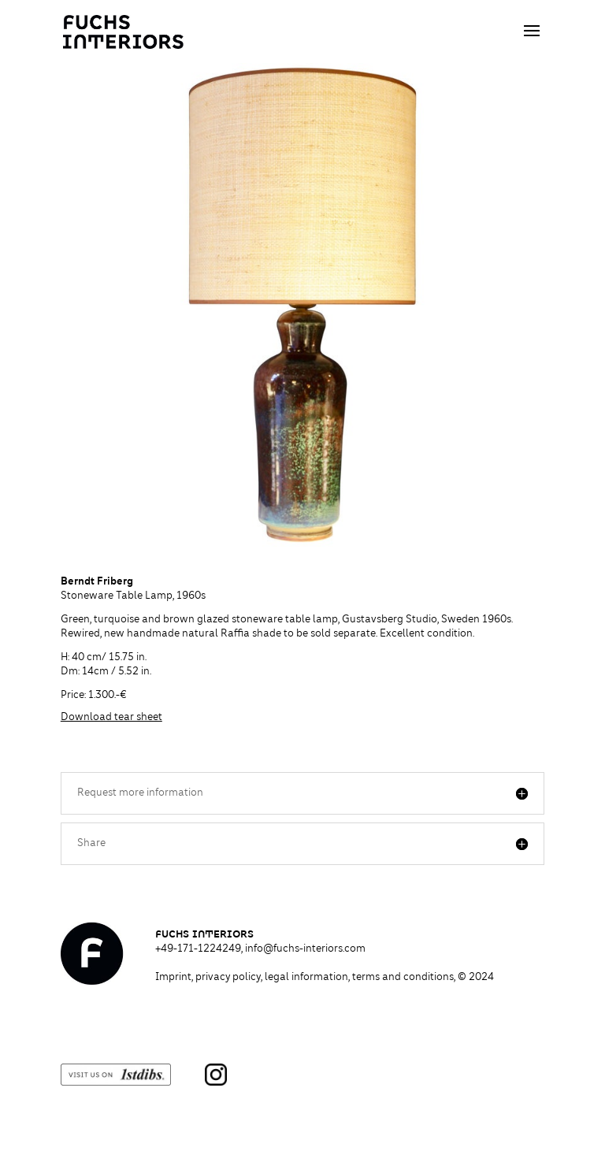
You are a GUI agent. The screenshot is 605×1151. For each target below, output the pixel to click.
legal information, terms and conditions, (379, 977)
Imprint (173, 977)
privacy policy (228, 977)
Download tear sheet (111, 717)
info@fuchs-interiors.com (305, 949)
